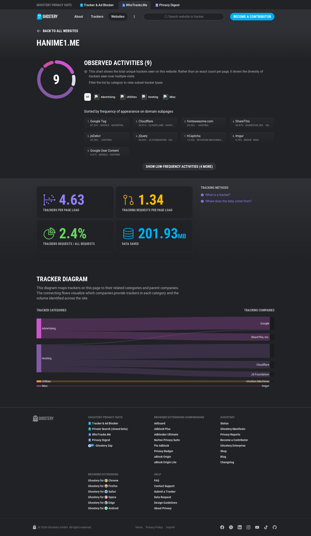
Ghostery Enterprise (233, 445)
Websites (117, 16)
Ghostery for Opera (102, 497)
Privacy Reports (230, 434)
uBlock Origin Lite (165, 462)
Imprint (170, 527)
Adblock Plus (162, 429)
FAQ (156, 480)
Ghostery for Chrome (103, 480)
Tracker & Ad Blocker (97, 5)
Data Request (162, 497)
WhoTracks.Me (134, 5)
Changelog (227, 462)
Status (224, 423)
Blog (223, 456)
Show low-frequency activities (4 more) (179, 166)
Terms (139, 527)
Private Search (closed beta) (108, 429)
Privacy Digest (167, 5)
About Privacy (163, 508)
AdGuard (159, 423)
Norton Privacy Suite (167, 440)
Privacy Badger (163, 451)
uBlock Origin (162, 456)
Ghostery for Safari (102, 491)
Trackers (97, 16)
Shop (223, 451)
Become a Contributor (252, 16)
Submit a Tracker (165, 491)
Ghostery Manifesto (232, 429)
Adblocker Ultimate (166, 434)
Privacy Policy (154, 527)
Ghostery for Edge (101, 502)
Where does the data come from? (226, 201)
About (78, 16)
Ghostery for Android (103, 508)
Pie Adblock (161, 445)
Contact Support (164, 486)
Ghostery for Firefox (102, 486)
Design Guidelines (165, 502)
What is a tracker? (215, 195)
